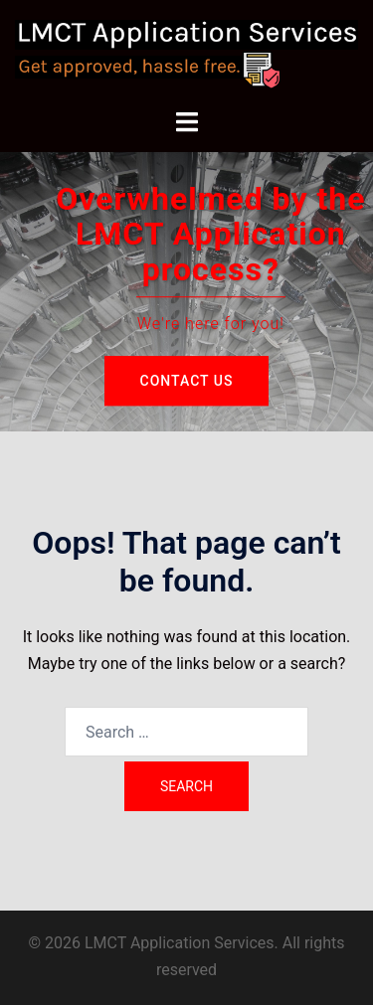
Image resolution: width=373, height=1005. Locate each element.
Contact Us (187, 381)
